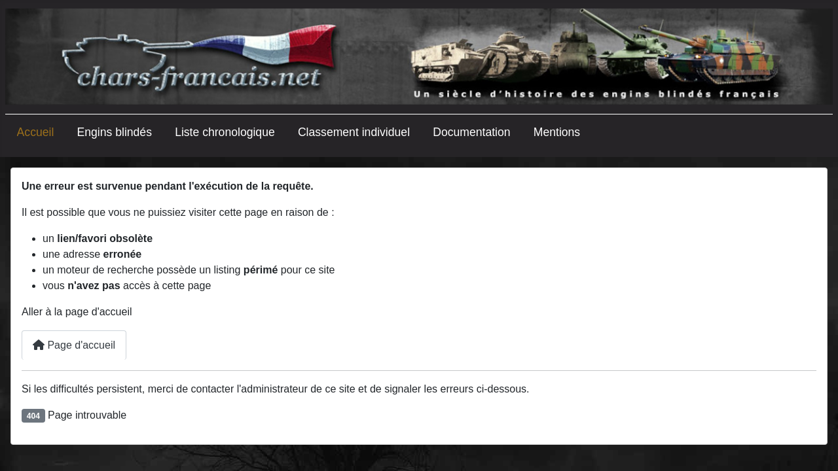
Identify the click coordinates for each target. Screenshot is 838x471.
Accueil (35, 132)
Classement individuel (354, 132)
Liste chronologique (225, 132)
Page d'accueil (74, 345)
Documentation (471, 132)
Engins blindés (114, 132)
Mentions (557, 132)
